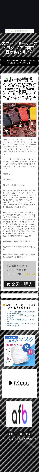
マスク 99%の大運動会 (15, 314)
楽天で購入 (19, 284)
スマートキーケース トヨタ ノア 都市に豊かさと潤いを (19, 47)
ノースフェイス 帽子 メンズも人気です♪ (21, 312)
